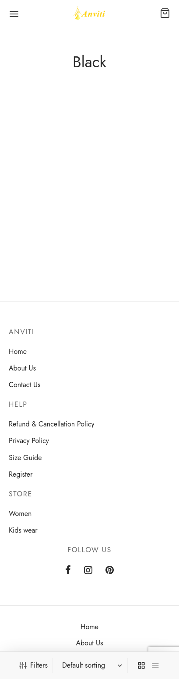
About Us (22, 368)
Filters (33, 665)
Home (18, 351)
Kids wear (23, 530)
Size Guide (25, 458)
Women (20, 514)
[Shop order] (91, 665)
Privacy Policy (29, 441)
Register (21, 474)
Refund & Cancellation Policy (52, 424)
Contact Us (24, 385)
